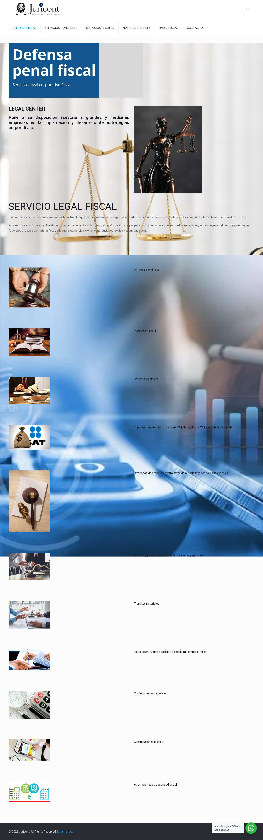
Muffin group (65, 831)
